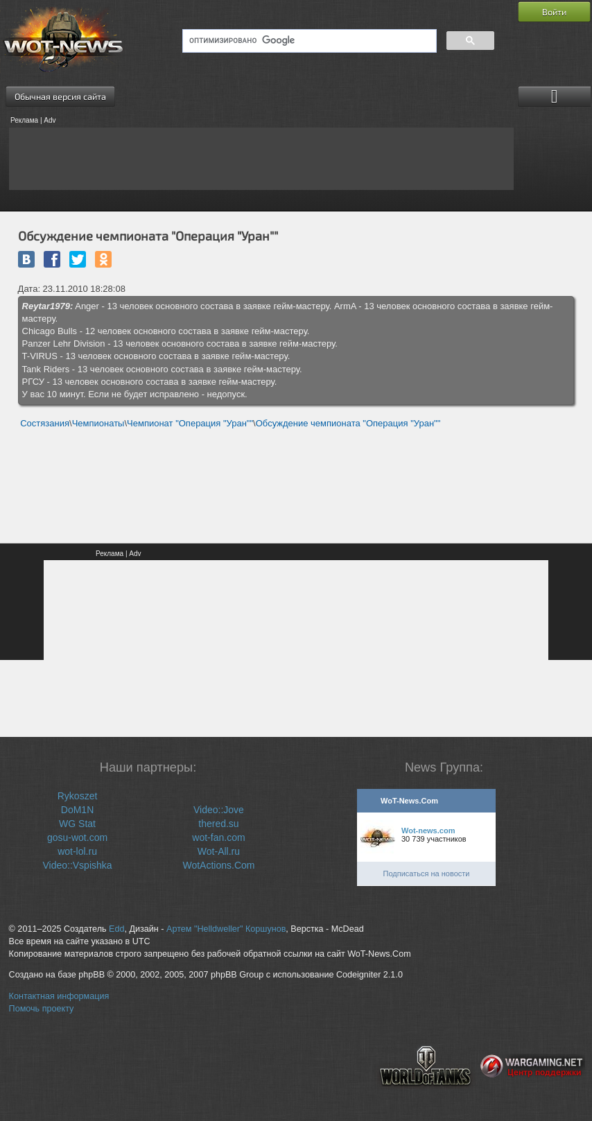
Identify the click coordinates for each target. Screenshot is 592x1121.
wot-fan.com (218, 837)
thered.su (218, 823)
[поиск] (308, 41)
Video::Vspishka (77, 865)
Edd (116, 929)
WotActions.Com (218, 865)
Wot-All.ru (219, 851)
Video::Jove (218, 809)
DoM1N (77, 809)
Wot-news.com (428, 830)
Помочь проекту (41, 1009)
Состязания (44, 423)
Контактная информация (59, 996)
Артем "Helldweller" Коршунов (226, 929)
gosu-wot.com (77, 837)
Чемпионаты (98, 423)
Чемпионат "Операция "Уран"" (190, 423)
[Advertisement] (261, 159)
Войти (554, 11)
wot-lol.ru (77, 851)
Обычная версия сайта (60, 96)
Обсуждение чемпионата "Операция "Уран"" (348, 423)
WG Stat (77, 823)
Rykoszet (78, 795)
